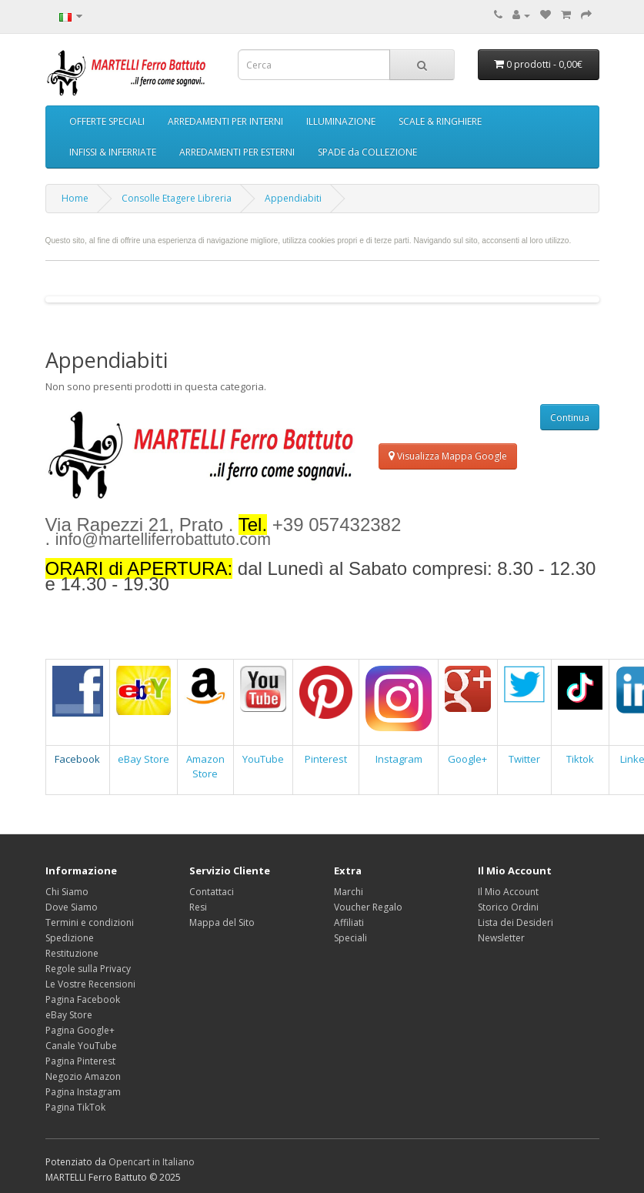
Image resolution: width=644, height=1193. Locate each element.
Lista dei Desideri (515, 922)
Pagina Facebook (82, 999)
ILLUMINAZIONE (340, 121)
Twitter (524, 759)
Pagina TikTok (75, 1107)
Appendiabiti (293, 198)
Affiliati (349, 922)
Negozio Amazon (83, 1076)
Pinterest (326, 759)
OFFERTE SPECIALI (107, 121)
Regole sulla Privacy (88, 968)
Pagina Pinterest (80, 1061)
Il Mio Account (508, 891)
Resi (198, 907)
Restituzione (71, 953)
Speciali (350, 937)
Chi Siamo (66, 891)
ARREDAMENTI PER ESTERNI (237, 152)
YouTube (263, 759)
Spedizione (69, 937)
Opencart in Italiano (151, 1161)
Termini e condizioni (89, 922)
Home (75, 198)
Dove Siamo (71, 907)
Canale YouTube (81, 1045)
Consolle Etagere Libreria (177, 198)
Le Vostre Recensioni (90, 984)
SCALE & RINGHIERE (440, 121)
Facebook (77, 759)
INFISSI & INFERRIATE (112, 152)
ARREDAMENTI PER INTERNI (225, 121)
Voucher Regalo (368, 907)
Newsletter (501, 937)
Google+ (467, 759)
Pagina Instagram (83, 1091)
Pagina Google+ (80, 1030)
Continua (569, 417)
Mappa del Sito (222, 922)
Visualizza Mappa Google (448, 456)
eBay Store (143, 759)
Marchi (348, 891)
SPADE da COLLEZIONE (367, 152)
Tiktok (580, 759)
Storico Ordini (508, 907)
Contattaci (211, 891)
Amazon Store (205, 766)
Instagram (398, 759)
